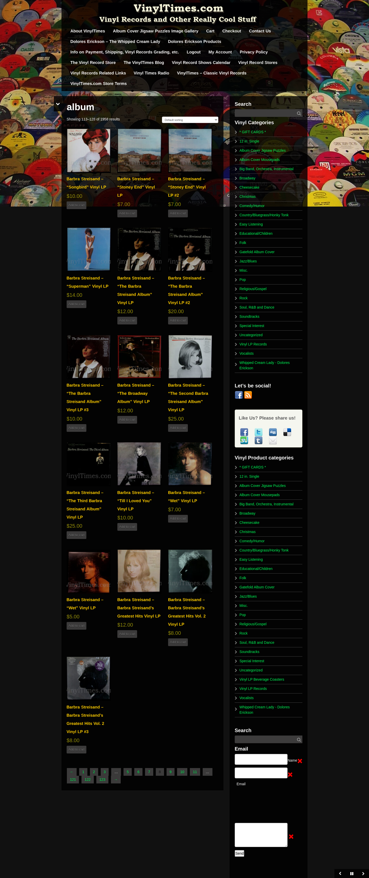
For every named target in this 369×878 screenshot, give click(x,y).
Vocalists (246, 353)
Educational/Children (255, 233)
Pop (242, 280)
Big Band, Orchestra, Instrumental (266, 169)
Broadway (247, 178)
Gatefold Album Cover (256, 252)
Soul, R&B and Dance (256, 307)
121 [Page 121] (73, 780)
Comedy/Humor (251, 206)
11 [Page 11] (195, 772)
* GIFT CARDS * (252, 132)
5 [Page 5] (128, 772)
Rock (243, 298)
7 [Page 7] (149, 772)
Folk (242, 243)
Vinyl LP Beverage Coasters (261, 679)
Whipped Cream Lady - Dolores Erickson (264, 365)
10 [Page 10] (182, 772)
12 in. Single (249, 141)
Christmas (247, 197)
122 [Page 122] (87, 780)
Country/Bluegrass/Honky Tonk (264, 215)
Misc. (243, 270)
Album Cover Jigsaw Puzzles (262, 150)
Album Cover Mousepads (259, 160)
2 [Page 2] (94, 772)
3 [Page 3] (105, 772)
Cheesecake (249, 187)
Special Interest (251, 326)
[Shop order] (190, 120)
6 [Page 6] (138, 772)
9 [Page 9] (171, 772)
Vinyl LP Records (253, 344)
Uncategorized (250, 335)
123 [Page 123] (102, 780)
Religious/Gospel (252, 289)
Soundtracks (249, 316)
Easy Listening (251, 224)
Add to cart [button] (76, 205)
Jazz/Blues (248, 261)
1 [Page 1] (83, 772)
